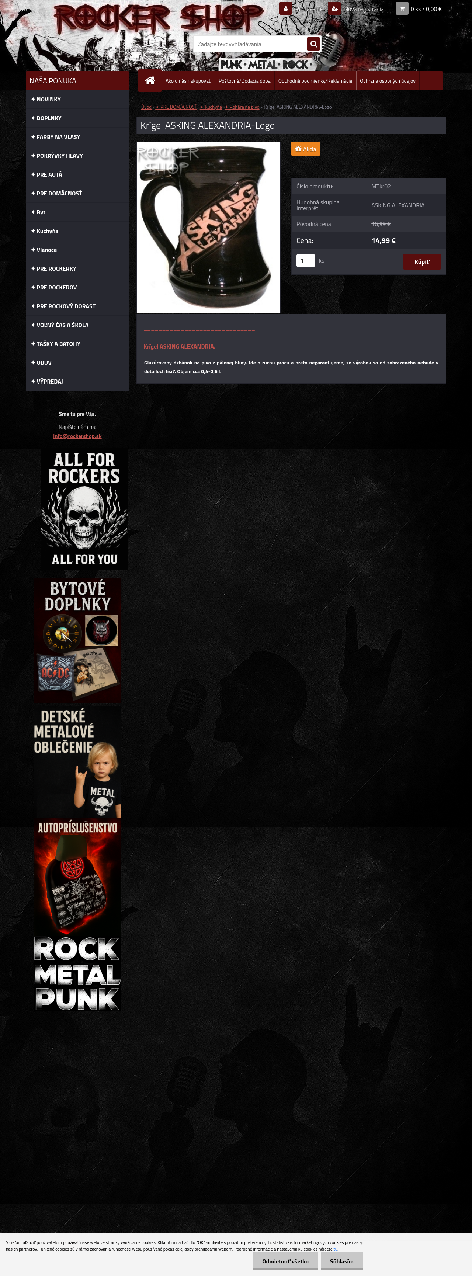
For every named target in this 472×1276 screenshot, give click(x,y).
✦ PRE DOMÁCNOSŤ (176, 107)
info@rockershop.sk (77, 436)
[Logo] (76, 43)
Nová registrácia (363, 8)
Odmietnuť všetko (285, 1261)
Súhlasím (342, 1261)
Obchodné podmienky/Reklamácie (315, 80)
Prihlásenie (309, 8)
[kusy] (305, 260)
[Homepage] (153, 80)
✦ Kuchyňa (211, 107)
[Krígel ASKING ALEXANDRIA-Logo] (208, 145)
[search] (313, 44)
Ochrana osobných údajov (388, 80)
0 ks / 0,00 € (426, 8)
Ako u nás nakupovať (188, 80)
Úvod (146, 107)
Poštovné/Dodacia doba (245, 80)
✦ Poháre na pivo (242, 107)
